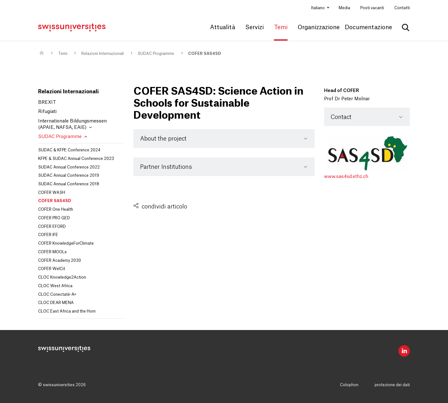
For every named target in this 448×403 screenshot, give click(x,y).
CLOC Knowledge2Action (62, 277)
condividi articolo (164, 206)
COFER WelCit (51, 269)
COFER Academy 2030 (59, 260)
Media (344, 8)
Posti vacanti (372, 8)
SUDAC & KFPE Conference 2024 (69, 150)
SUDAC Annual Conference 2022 (69, 167)
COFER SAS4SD (204, 54)
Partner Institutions (166, 167)
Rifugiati (47, 111)
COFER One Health (55, 209)
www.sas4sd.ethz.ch (346, 177)
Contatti (402, 8)
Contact (341, 117)
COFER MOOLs (52, 252)
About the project (163, 139)
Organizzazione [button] (319, 27)
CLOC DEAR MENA (56, 303)
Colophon (349, 385)
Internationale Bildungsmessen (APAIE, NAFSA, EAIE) (72, 124)
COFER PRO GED (54, 218)
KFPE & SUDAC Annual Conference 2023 (76, 159)
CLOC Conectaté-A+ (57, 294)
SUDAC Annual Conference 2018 (68, 184)
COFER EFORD (52, 226)
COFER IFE (48, 235)
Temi (62, 54)
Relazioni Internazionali (102, 54)
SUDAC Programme (156, 54)
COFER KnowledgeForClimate (66, 243)
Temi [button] (281, 27)
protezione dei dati (392, 385)
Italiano (318, 8)
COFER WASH (51, 193)
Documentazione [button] (368, 27)
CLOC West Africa (55, 286)
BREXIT (47, 102)
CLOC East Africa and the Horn (67, 311)
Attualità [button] (222, 27)
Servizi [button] (254, 27)
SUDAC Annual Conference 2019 (68, 175)
